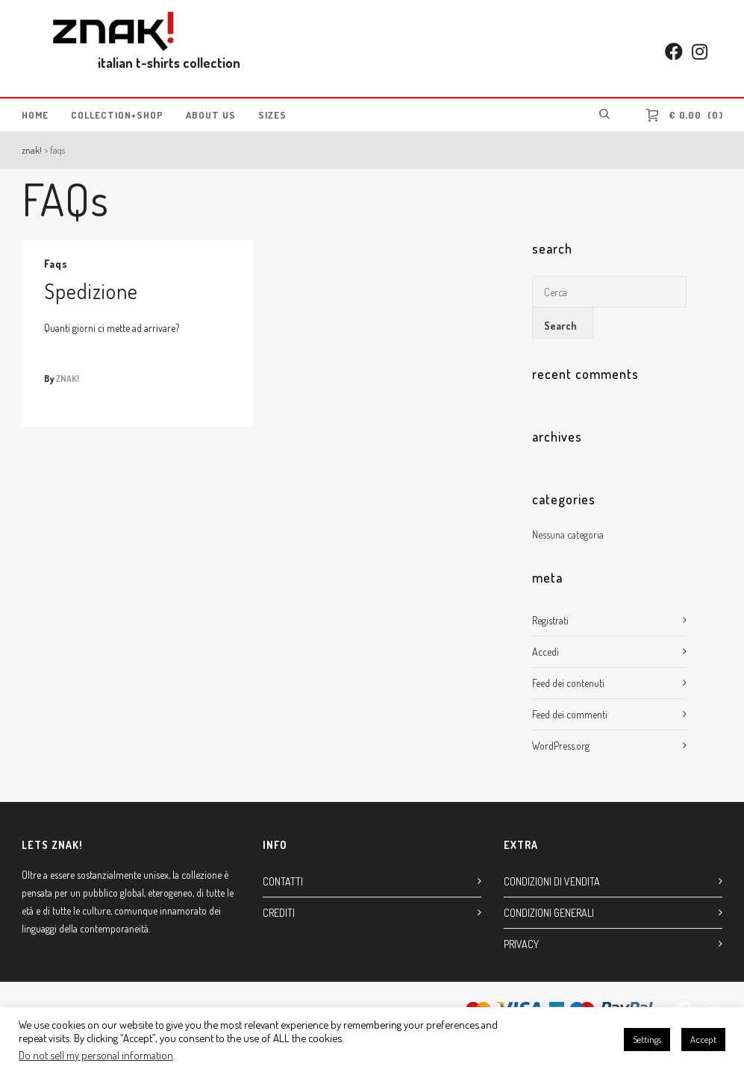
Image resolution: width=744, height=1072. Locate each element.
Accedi (545, 651)
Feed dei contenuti (568, 683)
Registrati (550, 620)
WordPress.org (561, 745)
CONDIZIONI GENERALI (549, 912)
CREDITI (279, 912)
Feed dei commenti (569, 714)
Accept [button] (703, 1039)
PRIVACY (521, 944)
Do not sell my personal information (96, 1055)
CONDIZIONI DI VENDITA (552, 881)
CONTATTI (283, 881)
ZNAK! (32, 150)
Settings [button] (647, 1039)
